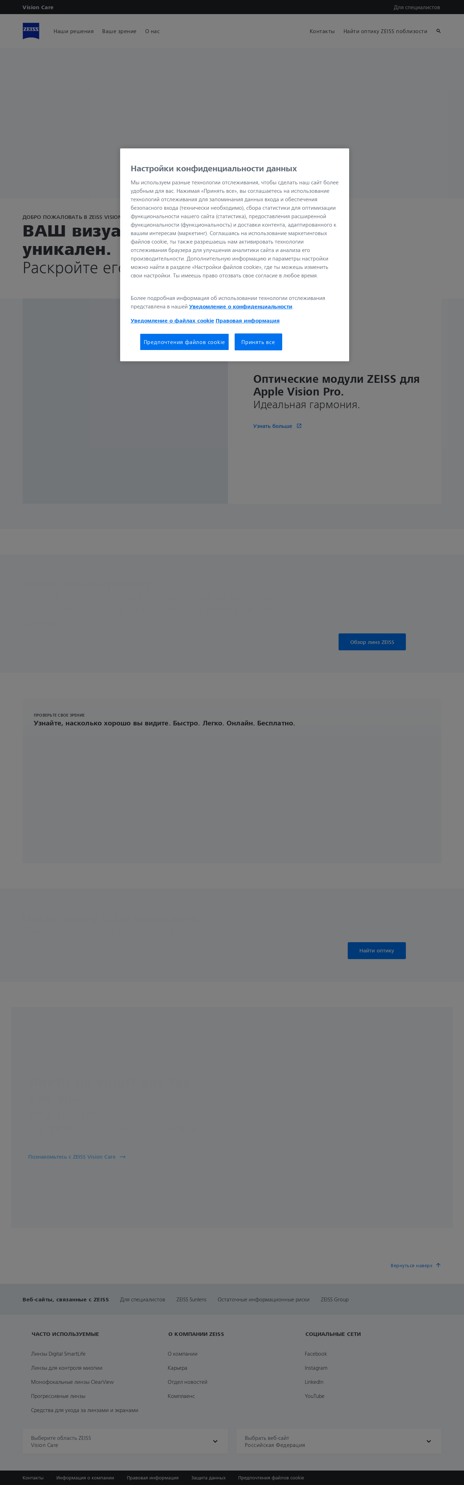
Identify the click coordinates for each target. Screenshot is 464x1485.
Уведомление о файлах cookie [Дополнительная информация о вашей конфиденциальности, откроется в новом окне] (172, 320)
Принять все (258, 342)
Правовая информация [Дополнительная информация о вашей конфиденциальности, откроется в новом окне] (248, 320)
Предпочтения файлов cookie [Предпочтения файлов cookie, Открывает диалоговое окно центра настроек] (184, 342)
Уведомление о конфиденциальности (240, 306)
